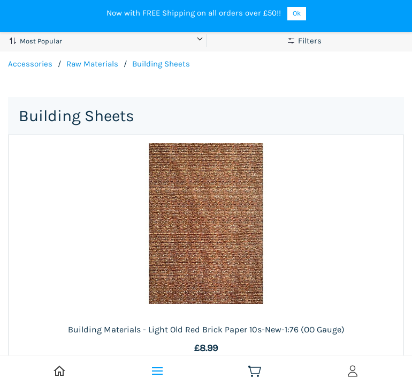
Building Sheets (161, 64)
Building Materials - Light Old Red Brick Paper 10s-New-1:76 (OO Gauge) (206, 329)
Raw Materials (92, 64)
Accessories (30, 64)
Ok (297, 13)
